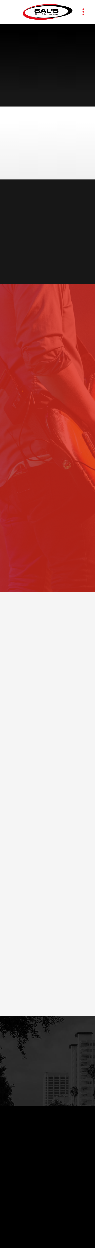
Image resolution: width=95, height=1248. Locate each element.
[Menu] (83, 12)
